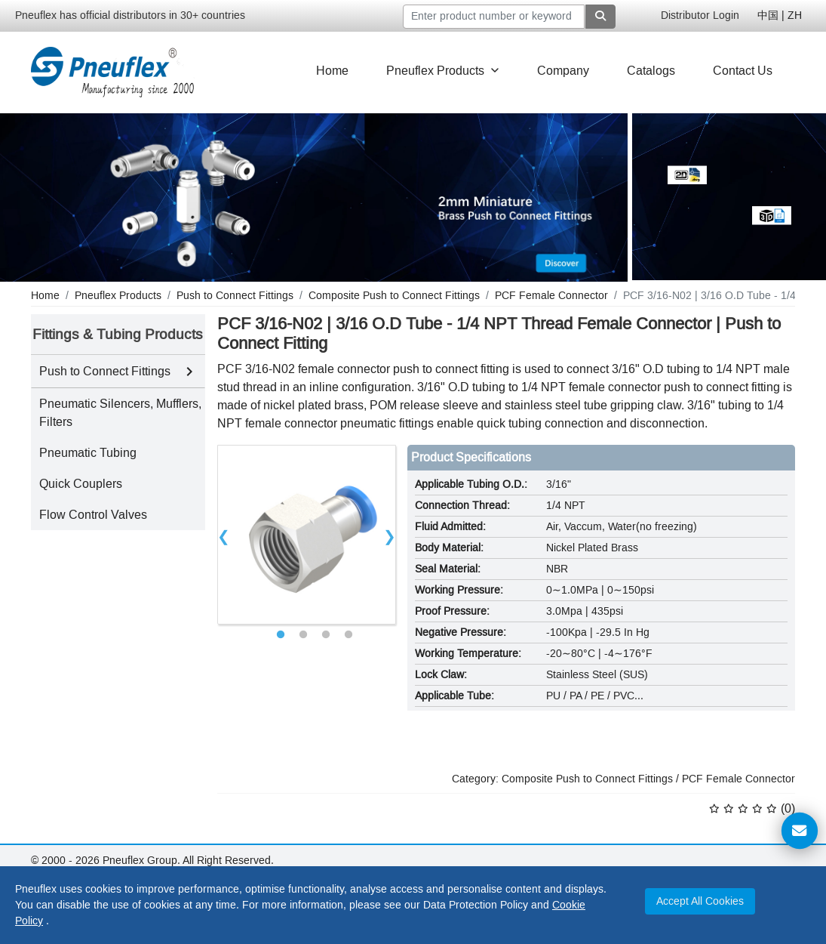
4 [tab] (348, 635)
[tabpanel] (307, 534)
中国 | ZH (779, 15)
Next (389, 534)
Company (563, 71)
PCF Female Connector (738, 779)
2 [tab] (303, 635)
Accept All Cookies (700, 901)
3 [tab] (325, 635)
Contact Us (742, 71)
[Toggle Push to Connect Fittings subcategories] (189, 371)
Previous (224, 534)
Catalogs (651, 71)
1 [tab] (280, 635)
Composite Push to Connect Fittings (587, 779)
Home (332, 71)
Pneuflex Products (442, 71)
